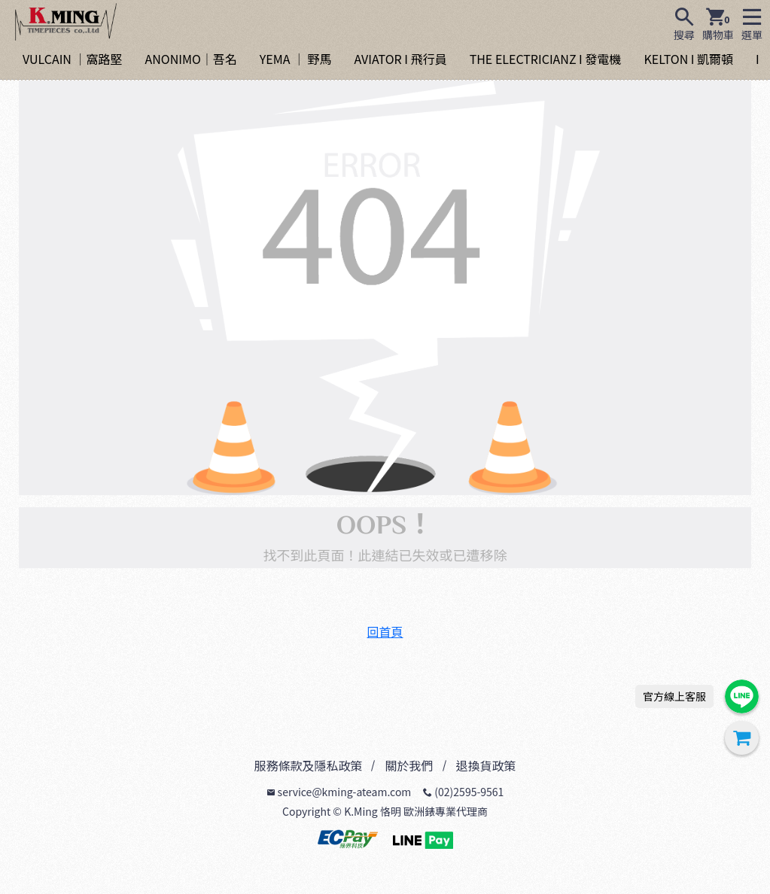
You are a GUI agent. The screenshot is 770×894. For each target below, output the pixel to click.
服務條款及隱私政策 (308, 765)
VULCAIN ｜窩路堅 (72, 59)
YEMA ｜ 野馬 (296, 59)
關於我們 (409, 765)
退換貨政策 (486, 765)
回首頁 (385, 631)
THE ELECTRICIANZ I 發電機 (546, 59)
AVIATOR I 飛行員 (401, 59)
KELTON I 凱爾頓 (688, 59)
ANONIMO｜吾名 (190, 59)
